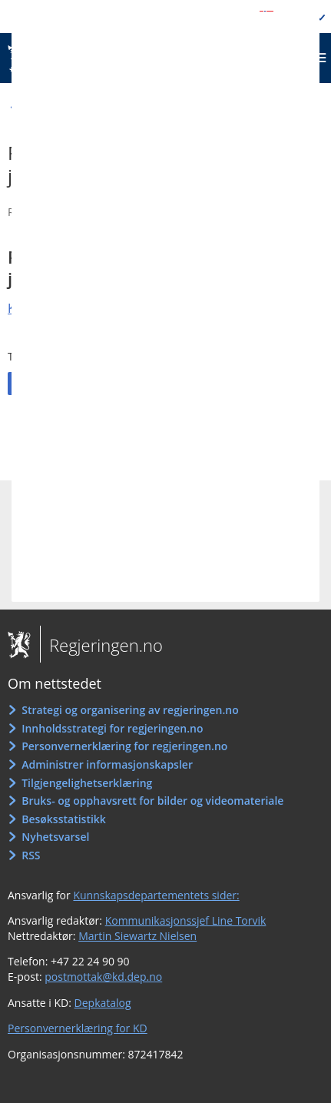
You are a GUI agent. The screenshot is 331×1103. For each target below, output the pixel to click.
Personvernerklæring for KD (77, 1028)
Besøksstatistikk (64, 819)
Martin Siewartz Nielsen (137, 936)
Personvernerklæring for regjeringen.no (124, 746)
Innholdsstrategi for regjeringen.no (112, 728)
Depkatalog (102, 1002)
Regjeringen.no (101, 645)
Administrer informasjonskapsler (107, 764)
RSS (31, 855)
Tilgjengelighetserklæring (87, 783)
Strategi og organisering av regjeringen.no (130, 710)
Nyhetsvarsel (55, 836)
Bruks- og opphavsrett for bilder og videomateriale (152, 800)
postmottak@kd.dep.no (103, 976)
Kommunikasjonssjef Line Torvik (185, 920)
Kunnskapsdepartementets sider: (156, 895)
